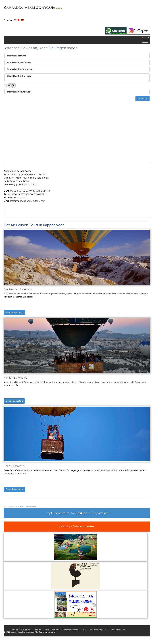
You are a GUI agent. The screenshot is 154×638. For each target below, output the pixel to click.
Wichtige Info (25, 630)
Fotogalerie (37, 630)
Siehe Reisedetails (14, 312)
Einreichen (142, 98)
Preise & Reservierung (52, 630)
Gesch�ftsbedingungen (97, 630)
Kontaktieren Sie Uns (117, 630)
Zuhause (14, 630)
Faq (84, 630)
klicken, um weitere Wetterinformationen (20, 507)
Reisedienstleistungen (71, 630)
